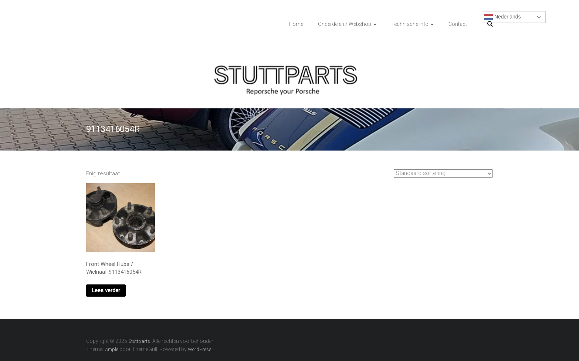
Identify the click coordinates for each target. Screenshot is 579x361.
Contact (457, 24)
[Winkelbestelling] (443, 173)
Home (296, 24)
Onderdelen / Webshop (344, 24)
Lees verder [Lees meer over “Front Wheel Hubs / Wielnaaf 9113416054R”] (106, 290)
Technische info (410, 24)
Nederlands (502, 17)
